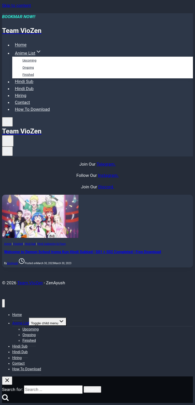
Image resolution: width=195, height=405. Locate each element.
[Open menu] (8, 140)
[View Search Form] (7, 122)
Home (21, 44)
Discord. (106, 186)
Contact (22, 102)
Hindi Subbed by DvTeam (51, 243)
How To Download (32, 109)
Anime (7, 243)
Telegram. (106, 164)
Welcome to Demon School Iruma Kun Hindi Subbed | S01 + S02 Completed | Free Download (82, 252)
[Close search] (7, 380)
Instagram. (108, 175)
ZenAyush (12, 263)
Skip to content (16, 5)
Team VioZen (30, 282)
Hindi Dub (24, 88)
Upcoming (29, 60)
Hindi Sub (24, 81)
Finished (28, 75)
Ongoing (28, 67)
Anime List (20, 323)
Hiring (20, 95)
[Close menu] (3, 303)
